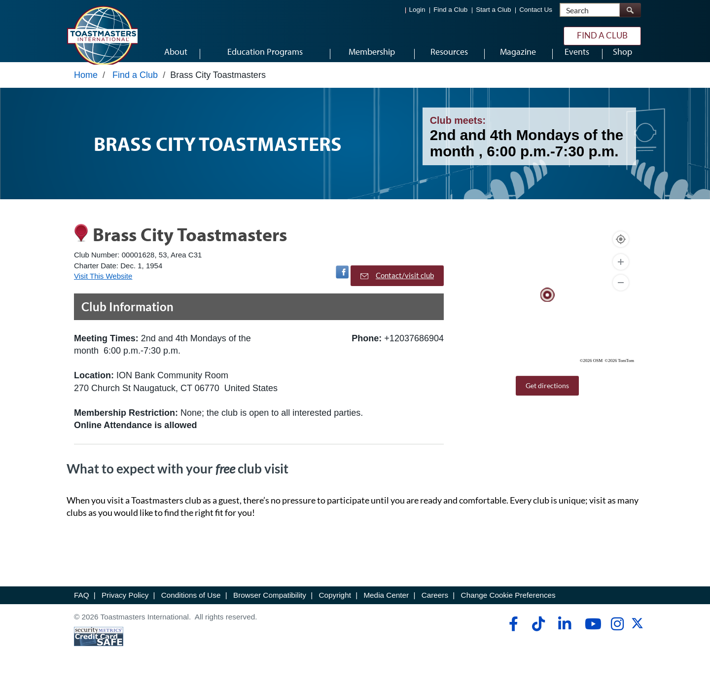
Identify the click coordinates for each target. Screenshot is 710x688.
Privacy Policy (125, 607)
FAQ (81, 607)
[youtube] (591, 636)
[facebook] (512, 636)
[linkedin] (564, 636)
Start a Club (493, 10)
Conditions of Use (191, 607)
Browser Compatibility (269, 607)
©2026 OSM (591, 373)
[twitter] (637, 639)
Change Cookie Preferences (508, 607)
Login (417, 10)
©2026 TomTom (619, 373)
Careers (435, 607)
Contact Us (535, 10)
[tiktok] (538, 636)
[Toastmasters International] (102, 35)
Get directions (547, 398)
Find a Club (450, 10)
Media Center (386, 607)
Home (86, 87)
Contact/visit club (397, 288)
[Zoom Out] (621, 295)
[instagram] (617, 636)
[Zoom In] (621, 275)
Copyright (335, 607)
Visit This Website (103, 288)
